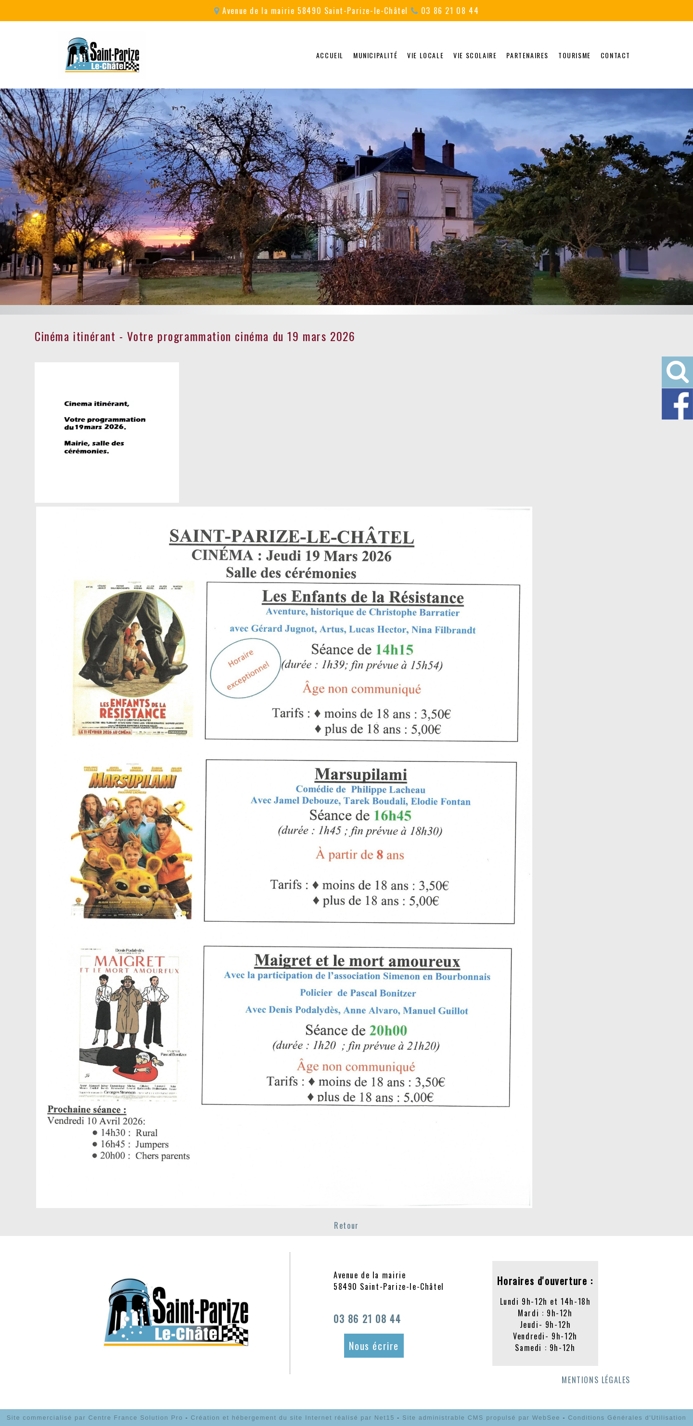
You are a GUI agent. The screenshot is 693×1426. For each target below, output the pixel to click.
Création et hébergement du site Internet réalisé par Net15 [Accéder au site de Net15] (293, 1417)
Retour (346, 1225)
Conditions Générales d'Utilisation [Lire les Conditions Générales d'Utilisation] (627, 1417)
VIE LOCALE (425, 55)
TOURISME (574, 55)
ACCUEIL (330, 55)
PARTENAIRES (527, 55)
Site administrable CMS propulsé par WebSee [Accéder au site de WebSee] (481, 1417)
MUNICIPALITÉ (375, 55)
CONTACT (615, 55)
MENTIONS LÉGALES (596, 1380)
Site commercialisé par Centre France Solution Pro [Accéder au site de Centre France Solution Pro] (95, 1417)
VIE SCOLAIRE (475, 55)
